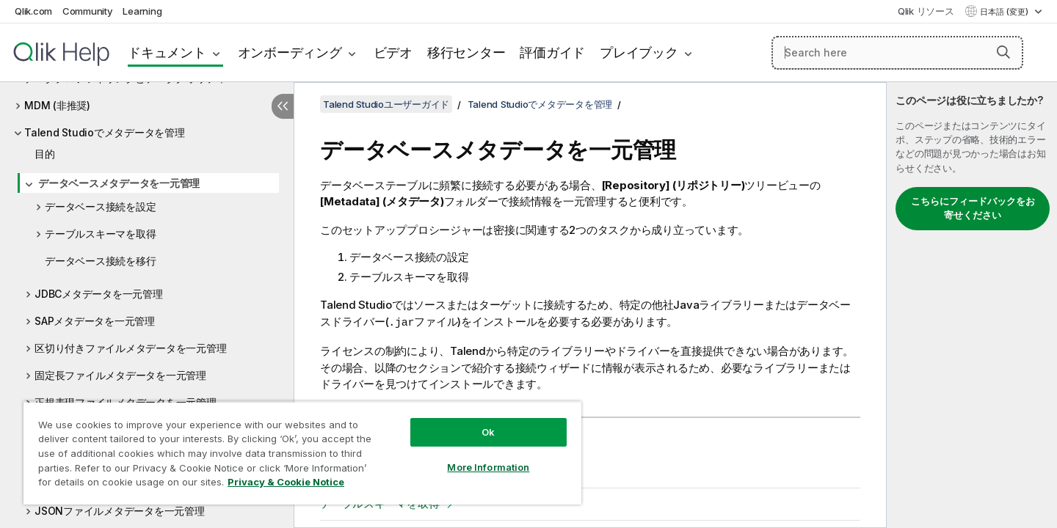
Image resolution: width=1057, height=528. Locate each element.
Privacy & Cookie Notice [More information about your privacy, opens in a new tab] (286, 482)
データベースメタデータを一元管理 (119, 183)
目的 (44, 153)
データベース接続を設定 (100, 206)
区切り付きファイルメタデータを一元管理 (130, 348)
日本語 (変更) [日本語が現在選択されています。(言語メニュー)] (1005, 12)
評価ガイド (552, 52)
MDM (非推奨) (57, 105)
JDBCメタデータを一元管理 (98, 293)
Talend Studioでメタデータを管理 (104, 132)
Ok (488, 432)
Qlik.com (33, 11)
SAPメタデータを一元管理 (94, 321)
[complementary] (972, 305)
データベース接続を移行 (100, 260)
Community (87, 11)
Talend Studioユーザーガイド (386, 104)
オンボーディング (290, 52)
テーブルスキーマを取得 (100, 233)
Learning (142, 11)
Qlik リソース (926, 11)
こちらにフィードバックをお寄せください (973, 208)
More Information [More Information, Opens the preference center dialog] (488, 467)
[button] (1003, 52)
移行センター (466, 52)
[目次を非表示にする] (283, 106)
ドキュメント (167, 52)
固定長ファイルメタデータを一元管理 (120, 375)
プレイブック (639, 52)
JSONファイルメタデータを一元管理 (119, 511)
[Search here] (897, 52)
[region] (302, 453)
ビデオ (393, 52)
